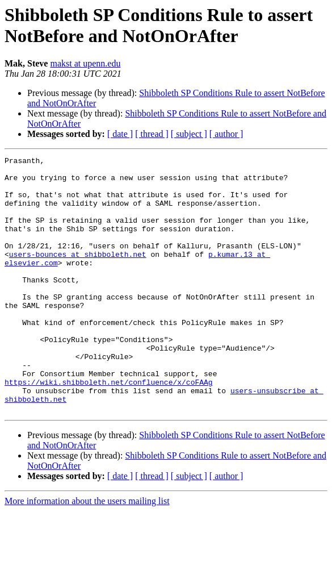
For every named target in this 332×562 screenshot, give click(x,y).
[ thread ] (152, 134)
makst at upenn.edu (85, 63)
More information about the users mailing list (87, 552)
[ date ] (120, 134)
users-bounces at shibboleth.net (77, 274)
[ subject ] (189, 134)
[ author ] (226, 134)
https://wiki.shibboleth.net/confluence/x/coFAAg (109, 428)
